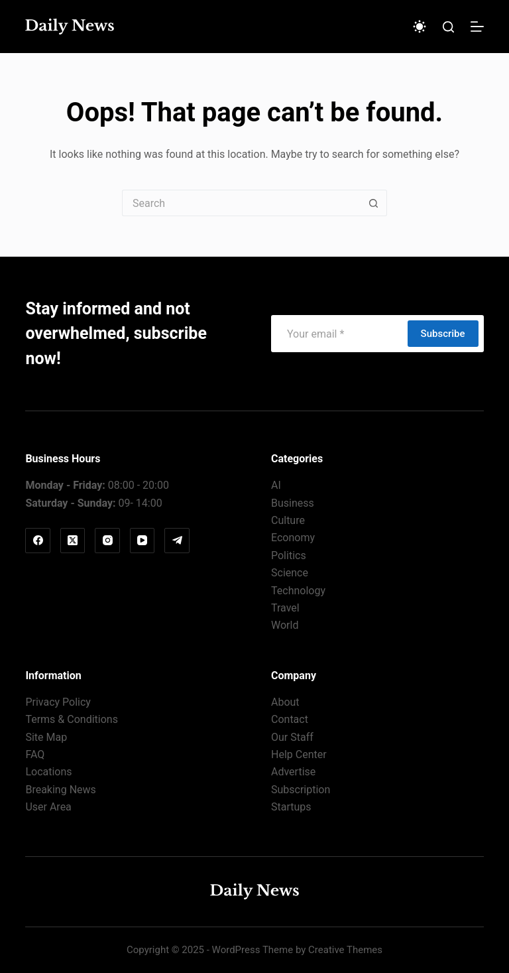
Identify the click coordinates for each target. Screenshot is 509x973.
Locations (48, 771)
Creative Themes (345, 950)
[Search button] (374, 203)
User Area (48, 807)
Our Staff (292, 737)
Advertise (293, 771)
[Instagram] (107, 540)
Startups (291, 807)
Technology (298, 590)
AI (276, 485)
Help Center (299, 754)
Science (289, 572)
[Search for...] (241, 203)
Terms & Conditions (71, 719)
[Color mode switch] (419, 26)
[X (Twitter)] (72, 540)
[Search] (448, 26)
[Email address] (338, 333)
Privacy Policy (58, 702)
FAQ (34, 754)
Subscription (300, 789)
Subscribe (443, 334)
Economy (293, 537)
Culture (288, 520)
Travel (285, 608)
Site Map (46, 737)
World (284, 625)
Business (292, 503)
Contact (289, 719)
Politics (288, 555)
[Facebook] (37, 540)
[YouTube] (142, 540)
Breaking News (60, 789)
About (285, 702)
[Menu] (477, 26)
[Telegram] (177, 540)
